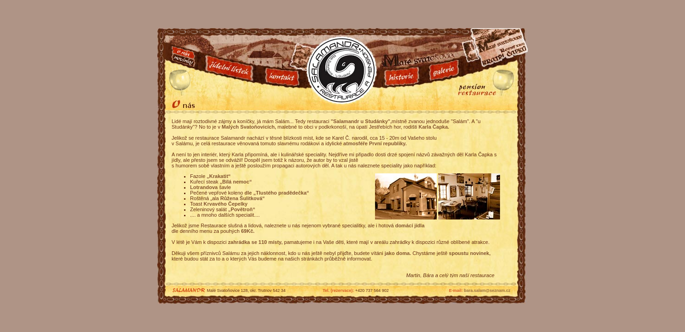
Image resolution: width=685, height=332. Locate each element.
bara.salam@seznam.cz (487, 290)
